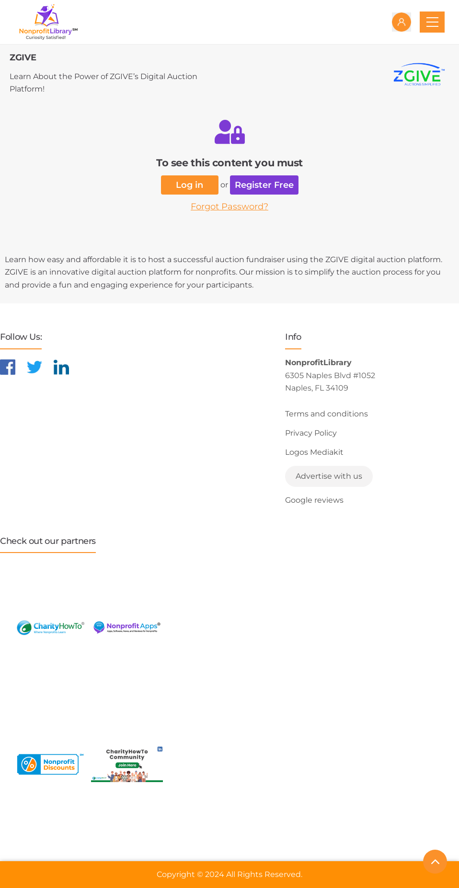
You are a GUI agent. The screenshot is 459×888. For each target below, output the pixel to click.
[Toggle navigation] (432, 22)
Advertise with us (329, 476)
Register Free (264, 185)
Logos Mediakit (314, 452)
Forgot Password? (229, 206)
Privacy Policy (311, 433)
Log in (189, 185)
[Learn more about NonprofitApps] (127, 628)
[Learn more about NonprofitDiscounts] (50, 764)
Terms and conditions (326, 413)
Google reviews (314, 500)
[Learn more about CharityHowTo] (50, 628)
